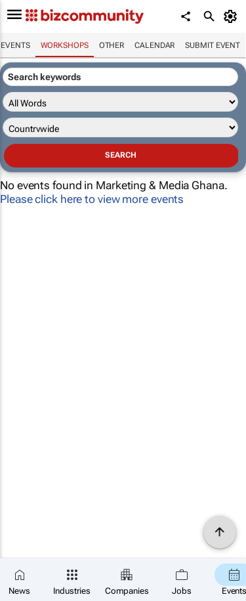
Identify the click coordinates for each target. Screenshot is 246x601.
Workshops (65, 45)
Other (112, 45)
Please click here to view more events (92, 199)
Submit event (212, 45)
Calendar (154, 45)
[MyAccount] (232, 16)
